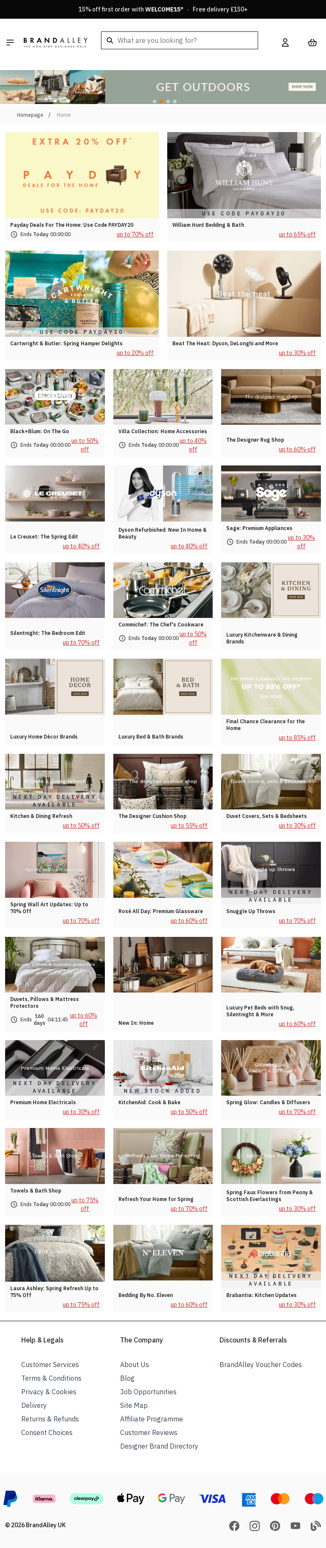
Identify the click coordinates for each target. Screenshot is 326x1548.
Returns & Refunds (50, 1419)
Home (64, 115)
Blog (127, 1378)
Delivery (34, 1405)
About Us (134, 1364)
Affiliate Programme (151, 1419)
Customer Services (50, 1364)
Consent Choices (47, 1432)
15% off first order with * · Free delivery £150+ (163, 9)
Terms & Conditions (51, 1378)
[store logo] (55, 42)
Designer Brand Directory (159, 1446)
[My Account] (285, 42)
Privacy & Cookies (48, 1391)
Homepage (30, 115)
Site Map (134, 1405)
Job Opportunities (148, 1391)
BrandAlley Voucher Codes (260, 1364)
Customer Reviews (148, 1432)
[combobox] (179, 40)
